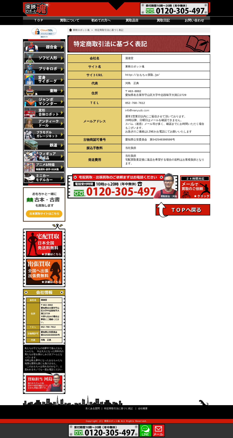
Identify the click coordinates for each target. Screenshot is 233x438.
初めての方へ (101, 20)
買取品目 (132, 20)
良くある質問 (92, 408)
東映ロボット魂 (79, 30)
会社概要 (143, 408)
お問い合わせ (194, 20)
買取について (69, 20)
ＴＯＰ (38, 20)
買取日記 (163, 20)
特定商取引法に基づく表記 (109, 30)
